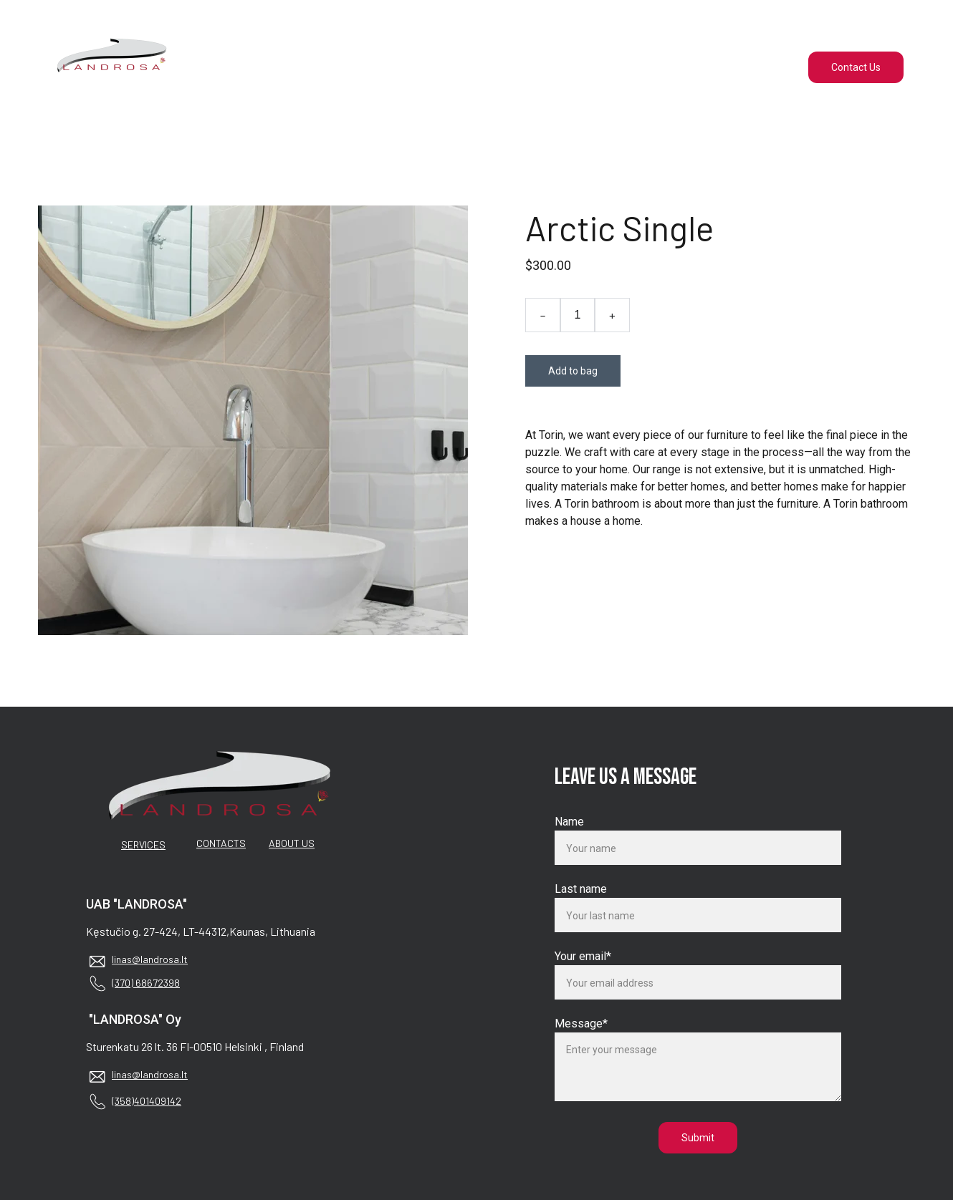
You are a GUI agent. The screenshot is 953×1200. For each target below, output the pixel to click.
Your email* (583, 956)
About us (559, 67)
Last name (581, 889)
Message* (581, 1023)
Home (386, 67)
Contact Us (856, 67)
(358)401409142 (146, 1101)
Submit (697, 1137)
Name (569, 821)
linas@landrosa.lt (150, 959)
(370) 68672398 (146, 983)
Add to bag (573, 371)
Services (469, 67)
